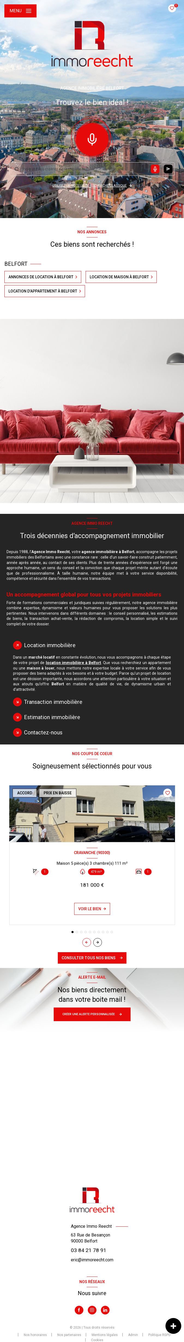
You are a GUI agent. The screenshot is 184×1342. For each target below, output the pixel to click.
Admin (133, 1335)
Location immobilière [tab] (50, 645)
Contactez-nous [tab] (43, 732)
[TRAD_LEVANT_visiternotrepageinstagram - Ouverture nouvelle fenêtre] (92, 1310)
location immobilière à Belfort (73, 663)
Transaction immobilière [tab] (53, 702)
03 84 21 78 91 (88, 1250)
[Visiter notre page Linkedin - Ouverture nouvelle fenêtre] (105, 1310)
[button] (97, 942)
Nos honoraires (35, 1335)
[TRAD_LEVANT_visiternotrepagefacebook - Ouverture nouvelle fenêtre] (79, 1310)
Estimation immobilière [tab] (52, 717)
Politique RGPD (159, 1335)
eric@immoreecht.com (92, 1259)
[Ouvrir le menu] (20, 10)
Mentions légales (105, 1335)
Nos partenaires (69, 1335)
